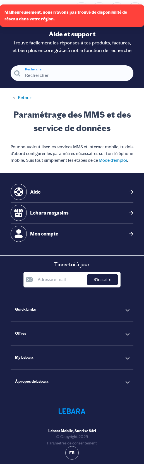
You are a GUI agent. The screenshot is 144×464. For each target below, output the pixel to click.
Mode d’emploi (113, 160)
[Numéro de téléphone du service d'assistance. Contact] (81, 9)
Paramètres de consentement (72, 443)
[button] (72, 309)
